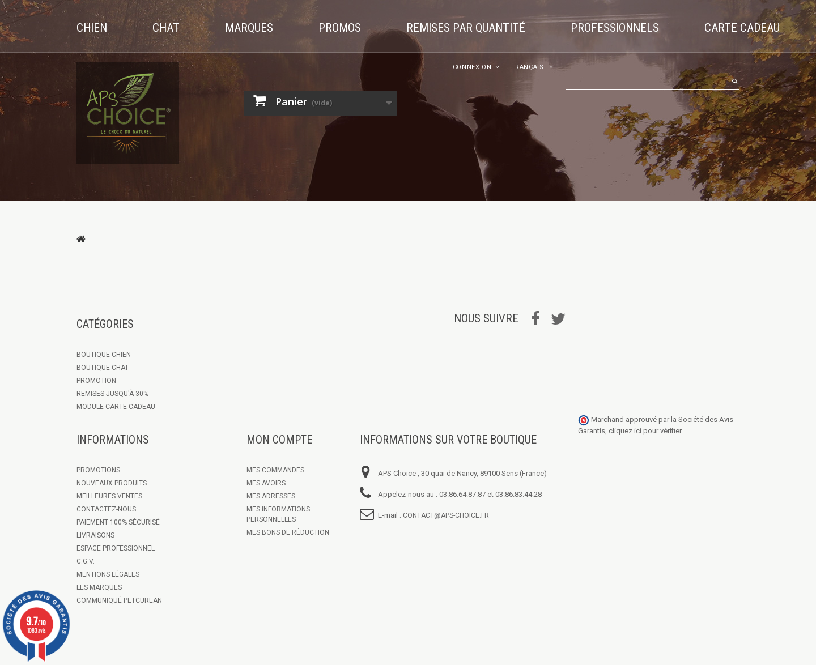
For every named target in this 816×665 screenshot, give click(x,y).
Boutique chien (103, 355)
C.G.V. (85, 561)
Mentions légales (107, 574)
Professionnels (615, 28)
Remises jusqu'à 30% (112, 394)
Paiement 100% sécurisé (118, 522)
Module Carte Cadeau (115, 407)
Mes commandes (275, 470)
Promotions (98, 470)
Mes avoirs (266, 483)
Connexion (472, 67)
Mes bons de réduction (287, 532)
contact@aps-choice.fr (446, 515)
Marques (249, 28)
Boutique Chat (102, 368)
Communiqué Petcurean (119, 600)
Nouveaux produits (111, 483)
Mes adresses (270, 496)
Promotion (96, 381)
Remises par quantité (465, 28)
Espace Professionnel (115, 548)
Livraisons (95, 535)
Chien (91, 28)
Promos (339, 28)
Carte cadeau (742, 28)
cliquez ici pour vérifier (645, 431)
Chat (166, 28)
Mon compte (279, 439)
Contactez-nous (106, 509)
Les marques (99, 587)
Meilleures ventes (109, 496)
